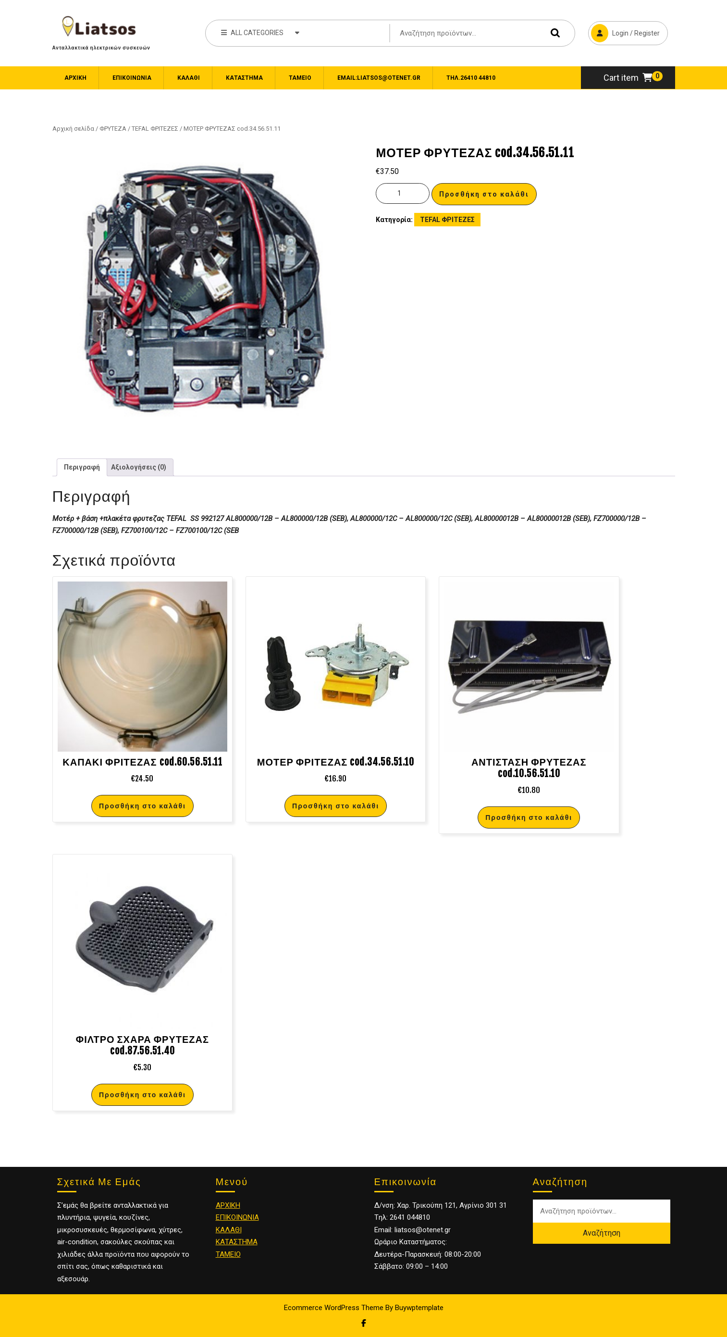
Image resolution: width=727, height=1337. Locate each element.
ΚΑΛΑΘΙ (229, 1230)
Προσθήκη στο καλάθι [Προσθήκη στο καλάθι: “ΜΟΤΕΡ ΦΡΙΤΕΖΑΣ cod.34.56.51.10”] (335, 806)
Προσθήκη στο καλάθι (484, 194)
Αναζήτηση (553, 33)
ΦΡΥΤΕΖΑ (112, 128)
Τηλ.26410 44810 (470, 77)
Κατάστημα (244, 77)
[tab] (82, 467)
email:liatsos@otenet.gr (378, 77)
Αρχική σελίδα (73, 128)
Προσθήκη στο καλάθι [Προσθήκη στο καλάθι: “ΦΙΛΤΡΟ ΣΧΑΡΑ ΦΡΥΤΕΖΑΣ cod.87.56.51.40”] (142, 1094)
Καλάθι (188, 77)
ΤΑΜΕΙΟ (228, 1254)
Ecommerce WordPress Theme (333, 1307)
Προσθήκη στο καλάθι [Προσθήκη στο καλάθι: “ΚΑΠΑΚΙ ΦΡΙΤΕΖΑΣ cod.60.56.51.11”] (142, 806)
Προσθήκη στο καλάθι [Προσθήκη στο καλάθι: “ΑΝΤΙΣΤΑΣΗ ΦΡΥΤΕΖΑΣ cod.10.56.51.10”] (528, 817)
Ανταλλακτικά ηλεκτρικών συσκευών (101, 47)
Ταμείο (300, 77)
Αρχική (75, 77)
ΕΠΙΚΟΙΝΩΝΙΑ (131, 77)
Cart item (628, 78)
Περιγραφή (82, 467)
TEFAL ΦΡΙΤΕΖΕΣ (155, 128)
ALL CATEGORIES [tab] (260, 32)
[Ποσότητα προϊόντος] (403, 193)
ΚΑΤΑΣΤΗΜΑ (237, 1242)
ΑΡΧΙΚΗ (228, 1205)
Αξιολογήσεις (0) (138, 467)
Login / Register (624, 31)
